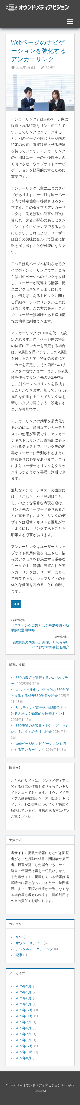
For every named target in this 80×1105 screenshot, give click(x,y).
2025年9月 (24, 986)
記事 (19, 955)
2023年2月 (23, 1034)
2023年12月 (24, 1010)
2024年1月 (23, 1004)
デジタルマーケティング (34, 949)
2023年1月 (23, 1040)
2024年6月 (24, 998)
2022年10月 (24, 1052)
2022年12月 (24, 1046)
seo (16, 604)
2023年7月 (23, 1022)
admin (50, 67)
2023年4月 (23, 1028)
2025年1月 (23, 992)
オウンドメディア (29, 943)
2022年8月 (23, 1058)
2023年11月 (24, 1016)
